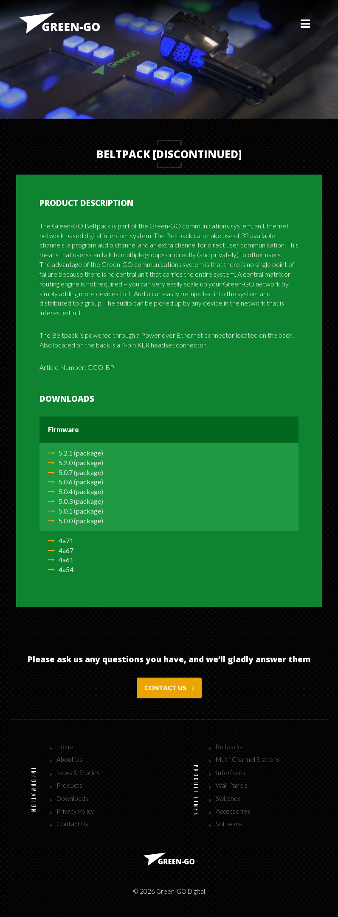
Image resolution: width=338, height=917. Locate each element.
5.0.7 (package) (75, 472)
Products (69, 785)
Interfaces (230, 772)
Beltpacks (229, 746)
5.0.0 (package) (75, 521)
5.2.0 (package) (75, 462)
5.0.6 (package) (75, 482)
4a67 (60, 550)
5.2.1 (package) (75, 453)
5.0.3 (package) (75, 501)
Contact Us (72, 824)
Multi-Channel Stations (248, 759)
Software (229, 824)
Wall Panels (232, 785)
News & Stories (78, 772)
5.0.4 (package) (75, 491)
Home (64, 746)
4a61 (60, 560)
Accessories (233, 811)
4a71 (60, 540)
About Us (69, 759)
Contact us (169, 688)
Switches (228, 798)
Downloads (72, 798)
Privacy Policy (75, 811)
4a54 (60, 569)
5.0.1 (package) (75, 511)
